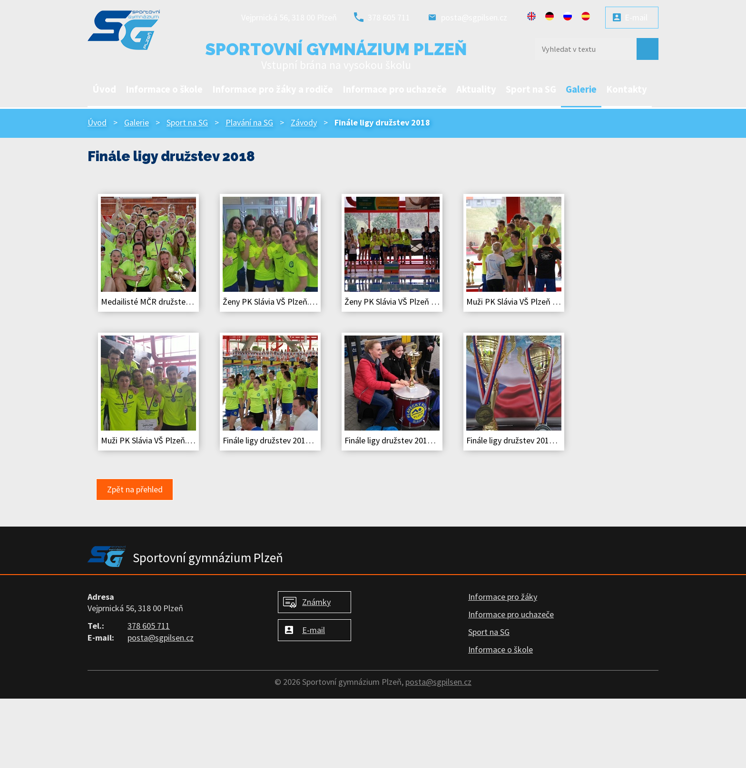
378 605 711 (389, 17)
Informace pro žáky (502, 596)
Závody (304, 122)
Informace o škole (164, 89)
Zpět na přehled (135, 489)
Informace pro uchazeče (395, 89)
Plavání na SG (249, 122)
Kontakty (626, 89)
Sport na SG (531, 89)
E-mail (636, 17)
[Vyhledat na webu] (582, 49)
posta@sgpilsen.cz (474, 17)
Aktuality (476, 89)
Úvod (104, 89)
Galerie (581, 89)
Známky (316, 601)
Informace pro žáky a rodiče (272, 89)
